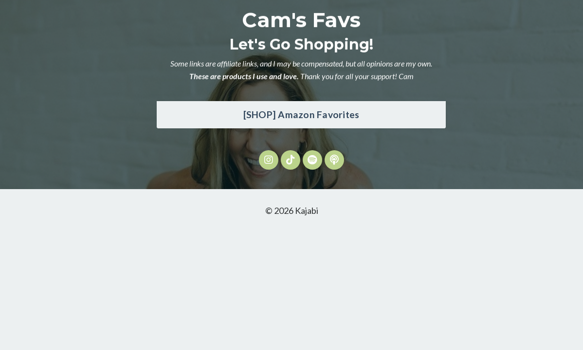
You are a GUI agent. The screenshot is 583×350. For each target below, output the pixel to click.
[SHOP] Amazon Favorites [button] (301, 114)
